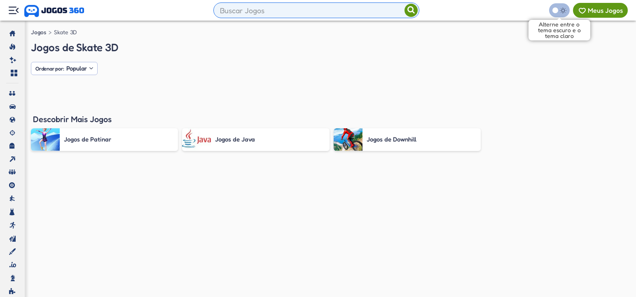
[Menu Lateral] (13, 10)
